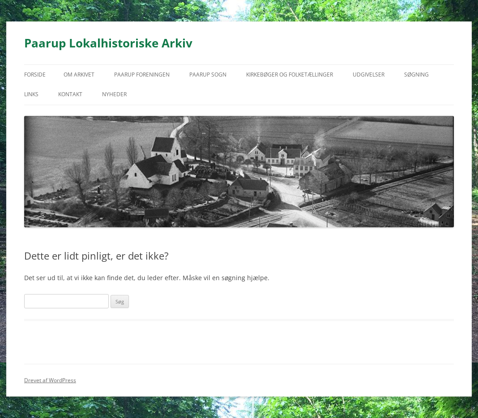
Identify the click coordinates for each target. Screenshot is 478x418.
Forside (35, 74)
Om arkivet (79, 74)
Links (31, 94)
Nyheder (114, 94)
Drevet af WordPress (50, 380)
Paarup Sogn (207, 74)
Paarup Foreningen (142, 74)
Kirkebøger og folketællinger (289, 74)
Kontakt (70, 94)
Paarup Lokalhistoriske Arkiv (108, 43)
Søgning (416, 74)
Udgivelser (368, 74)
